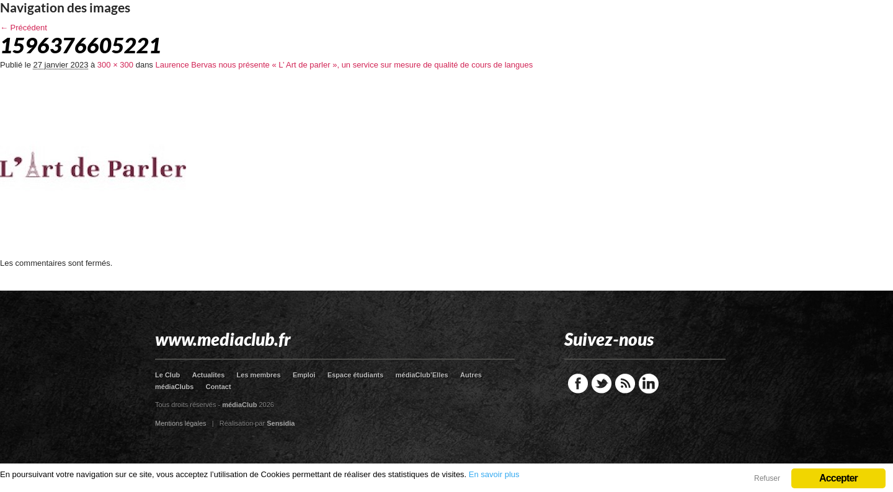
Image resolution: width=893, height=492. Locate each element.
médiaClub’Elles (422, 375)
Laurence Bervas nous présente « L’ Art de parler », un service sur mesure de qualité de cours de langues (344, 64)
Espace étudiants (355, 375)
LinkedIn (649, 383)
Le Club (167, 375)
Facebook (578, 383)
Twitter (601, 383)
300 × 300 (115, 64)
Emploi (304, 375)
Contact (218, 386)
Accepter (838, 478)
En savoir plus (494, 474)
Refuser (767, 478)
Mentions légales (181, 423)
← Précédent (23, 27)
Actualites (208, 375)
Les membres (259, 375)
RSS (625, 383)
